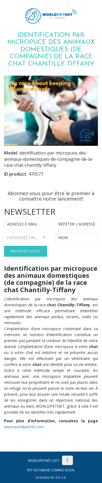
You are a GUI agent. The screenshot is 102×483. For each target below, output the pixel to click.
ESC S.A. (60, 477)
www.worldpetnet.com (24, 426)
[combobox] (25, 237)
